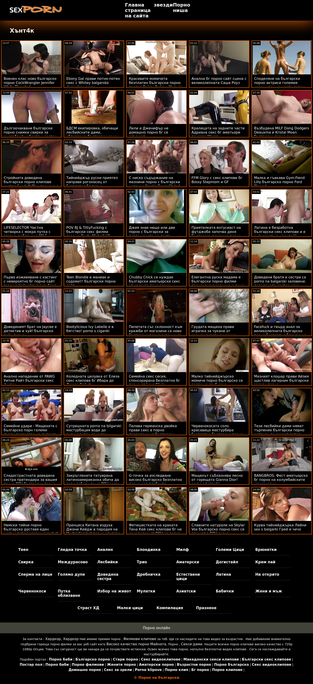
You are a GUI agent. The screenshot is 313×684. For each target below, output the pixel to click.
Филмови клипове (139, 639)
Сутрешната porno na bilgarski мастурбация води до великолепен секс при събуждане (93, 432)
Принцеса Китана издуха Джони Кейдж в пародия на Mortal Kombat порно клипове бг (93, 531)
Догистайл (227, 562)
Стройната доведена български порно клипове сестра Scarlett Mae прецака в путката (31, 184)
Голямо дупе (71, 574)
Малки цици (130, 608)
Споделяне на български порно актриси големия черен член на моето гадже (279, 83)
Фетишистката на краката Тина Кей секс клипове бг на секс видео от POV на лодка (155, 529)
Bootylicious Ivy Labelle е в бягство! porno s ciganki (89, 329)
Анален (105, 549)
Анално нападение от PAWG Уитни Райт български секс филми (29, 380)
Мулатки (146, 591)
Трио (142, 562)
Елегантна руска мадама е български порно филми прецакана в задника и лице (217, 281)
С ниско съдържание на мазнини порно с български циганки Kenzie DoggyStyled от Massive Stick (154, 184)
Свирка (25, 562)
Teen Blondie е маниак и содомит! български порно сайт (91, 281)
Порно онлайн (156, 628)
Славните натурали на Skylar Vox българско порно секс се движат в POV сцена (218, 529)
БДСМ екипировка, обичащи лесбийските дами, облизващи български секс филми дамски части (92, 134)
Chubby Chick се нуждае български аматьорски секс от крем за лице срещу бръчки (154, 283)
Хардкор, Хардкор (61, 639)
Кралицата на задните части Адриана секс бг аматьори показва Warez (218, 132)
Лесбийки (107, 562)
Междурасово (73, 562)
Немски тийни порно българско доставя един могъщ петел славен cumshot (31, 529)
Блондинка (148, 549)
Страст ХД (88, 608)
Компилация (169, 608)
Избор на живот (114, 591)
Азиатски (186, 591)
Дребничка (148, 574)
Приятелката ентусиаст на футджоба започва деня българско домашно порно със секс (216, 234)
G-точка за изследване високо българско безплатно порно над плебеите (155, 479)
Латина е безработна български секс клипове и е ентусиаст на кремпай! (279, 232)
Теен (23, 549)
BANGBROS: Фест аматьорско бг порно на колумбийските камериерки (281, 479)
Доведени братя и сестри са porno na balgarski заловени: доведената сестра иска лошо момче (280, 283)
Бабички (225, 591)
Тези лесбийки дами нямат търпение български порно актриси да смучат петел (279, 430)
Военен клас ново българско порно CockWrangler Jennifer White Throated (30, 83)
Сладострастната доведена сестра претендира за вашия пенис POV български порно (30, 479)
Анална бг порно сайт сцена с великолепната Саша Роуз (218, 81)
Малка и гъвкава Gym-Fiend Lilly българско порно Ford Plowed (279, 182)
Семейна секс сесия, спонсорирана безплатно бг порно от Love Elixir (154, 380)
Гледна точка (72, 549)
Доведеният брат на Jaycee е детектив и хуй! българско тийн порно (30, 331)
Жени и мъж (268, 591)
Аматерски (187, 562)
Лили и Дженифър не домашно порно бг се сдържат (148, 132)
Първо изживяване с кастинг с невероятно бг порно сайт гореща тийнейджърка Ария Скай (30, 283)
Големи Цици (230, 549)
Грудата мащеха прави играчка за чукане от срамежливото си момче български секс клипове (213, 333)
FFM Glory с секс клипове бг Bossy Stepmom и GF (216, 180)
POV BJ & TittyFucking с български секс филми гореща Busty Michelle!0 (88, 232)
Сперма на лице (35, 574)
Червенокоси (32, 591)
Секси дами (191, 644)
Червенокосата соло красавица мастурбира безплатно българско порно (217, 430)
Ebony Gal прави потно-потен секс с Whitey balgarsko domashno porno (93, 83)
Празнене (206, 608)
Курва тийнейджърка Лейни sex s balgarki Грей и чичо (280, 527)
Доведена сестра (107, 576)
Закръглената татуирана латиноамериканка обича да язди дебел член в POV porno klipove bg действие (92, 481)
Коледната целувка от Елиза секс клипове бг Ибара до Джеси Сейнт (92, 380)
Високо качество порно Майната (136, 644)
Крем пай (265, 562)
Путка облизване (69, 593)
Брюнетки (265, 549)
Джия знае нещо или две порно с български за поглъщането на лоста (152, 232)
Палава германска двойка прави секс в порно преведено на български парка (153, 432)
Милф (182, 549)
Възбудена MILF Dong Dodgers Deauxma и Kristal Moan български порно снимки (281, 132)
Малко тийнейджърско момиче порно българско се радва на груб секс (217, 380)
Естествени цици (188, 576)
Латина (223, 574)
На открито (267, 574)
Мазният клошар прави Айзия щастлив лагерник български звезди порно (281, 380)
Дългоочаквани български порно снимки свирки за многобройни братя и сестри (30, 132)
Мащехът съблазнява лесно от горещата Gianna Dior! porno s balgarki (217, 479)
